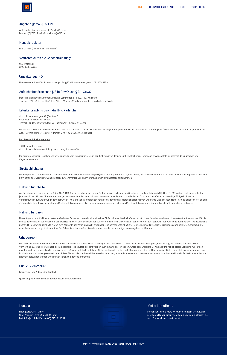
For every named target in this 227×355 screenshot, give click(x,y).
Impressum (138, 344)
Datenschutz (125, 344)
